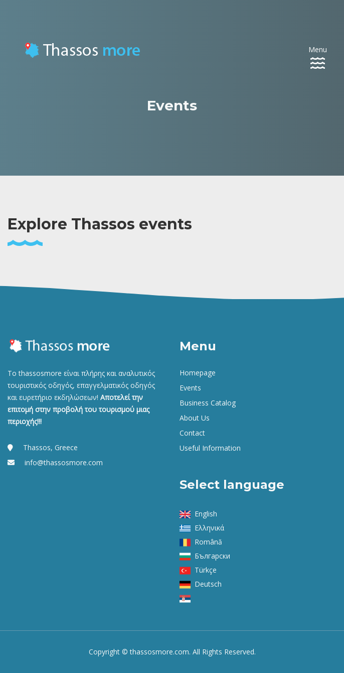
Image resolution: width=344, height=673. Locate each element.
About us (195, 418)
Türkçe (206, 570)
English (206, 513)
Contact (192, 433)
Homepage (198, 372)
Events (190, 387)
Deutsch (208, 584)
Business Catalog (208, 403)
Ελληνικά (209, 527)
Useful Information (210, 448)
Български (212, 556)
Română (208, 542)
